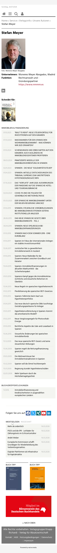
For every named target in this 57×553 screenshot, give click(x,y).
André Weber (13, 437)
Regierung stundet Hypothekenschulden (31, 368)
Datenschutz (46, 537)
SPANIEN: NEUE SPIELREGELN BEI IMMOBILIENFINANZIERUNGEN (29, 227)
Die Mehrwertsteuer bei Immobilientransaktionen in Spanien (30, 358)
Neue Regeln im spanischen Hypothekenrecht (34, 286)
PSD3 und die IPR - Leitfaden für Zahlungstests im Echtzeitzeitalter (22, 432)
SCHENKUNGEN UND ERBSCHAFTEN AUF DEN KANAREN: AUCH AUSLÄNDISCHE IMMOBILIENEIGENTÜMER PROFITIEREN (34, 153)
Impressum (28, 541)
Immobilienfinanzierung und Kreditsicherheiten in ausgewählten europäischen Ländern (29, 393)
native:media (32, 547)
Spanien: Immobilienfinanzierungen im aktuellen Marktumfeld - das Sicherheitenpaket (31, 269)
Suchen (16, 15)
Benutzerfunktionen (22, 15)
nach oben (29, 523)
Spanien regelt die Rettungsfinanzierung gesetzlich (31, 350)
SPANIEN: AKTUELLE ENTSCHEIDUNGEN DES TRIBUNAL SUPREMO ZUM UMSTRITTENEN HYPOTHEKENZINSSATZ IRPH (33, 175)
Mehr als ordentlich (16, 426)
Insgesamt (26, 422)
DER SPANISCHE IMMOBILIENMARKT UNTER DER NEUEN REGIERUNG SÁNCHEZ (33, 202)
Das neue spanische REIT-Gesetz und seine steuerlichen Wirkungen (32, 343)
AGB (16, 537)
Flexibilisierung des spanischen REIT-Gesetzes (33, 291)
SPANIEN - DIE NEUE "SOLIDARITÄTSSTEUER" (33, 168)
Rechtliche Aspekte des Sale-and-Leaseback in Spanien (34, 328)
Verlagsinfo (25, 21)
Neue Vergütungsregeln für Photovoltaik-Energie (32, 320)
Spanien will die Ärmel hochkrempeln (30, 363)
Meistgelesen (12, 422)
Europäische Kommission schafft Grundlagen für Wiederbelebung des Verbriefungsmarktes (23, 445)
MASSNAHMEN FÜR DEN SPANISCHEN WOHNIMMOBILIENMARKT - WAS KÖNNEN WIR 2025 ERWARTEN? (33, 142)
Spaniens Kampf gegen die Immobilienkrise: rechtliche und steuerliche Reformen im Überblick (33, 279)
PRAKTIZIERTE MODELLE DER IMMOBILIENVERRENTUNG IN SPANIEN (31, 162)
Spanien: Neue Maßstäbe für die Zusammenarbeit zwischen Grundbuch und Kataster (32, 258)
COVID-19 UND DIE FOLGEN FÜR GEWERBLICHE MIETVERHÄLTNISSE (29, 194)
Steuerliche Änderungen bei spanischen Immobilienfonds (31, 335)
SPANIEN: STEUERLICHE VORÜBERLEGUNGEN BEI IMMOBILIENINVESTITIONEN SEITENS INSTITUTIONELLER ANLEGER (34, 211)
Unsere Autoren (41, 21)
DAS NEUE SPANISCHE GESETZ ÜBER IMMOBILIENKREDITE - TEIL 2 (30, 220)
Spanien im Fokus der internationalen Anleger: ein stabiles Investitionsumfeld (34, 242)
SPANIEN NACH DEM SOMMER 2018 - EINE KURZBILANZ (32, 235)
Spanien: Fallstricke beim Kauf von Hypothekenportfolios (29, 298)
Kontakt (8, 537)
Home (5, 21)
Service (13, 21)
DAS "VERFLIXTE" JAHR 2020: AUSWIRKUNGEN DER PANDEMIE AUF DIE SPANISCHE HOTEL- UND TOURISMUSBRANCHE (34, 185)
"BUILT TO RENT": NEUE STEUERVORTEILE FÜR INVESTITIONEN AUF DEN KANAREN (33, 134)
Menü (10, 15)
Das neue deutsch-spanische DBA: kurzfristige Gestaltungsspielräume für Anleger (34, 305)
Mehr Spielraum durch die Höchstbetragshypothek (25, 375)
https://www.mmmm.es (31, 85)
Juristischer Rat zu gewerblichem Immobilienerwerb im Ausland (28, 250)
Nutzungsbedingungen (29, 537)
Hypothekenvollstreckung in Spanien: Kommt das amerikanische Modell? (33, 313)
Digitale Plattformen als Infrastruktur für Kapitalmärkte (23, 453)
